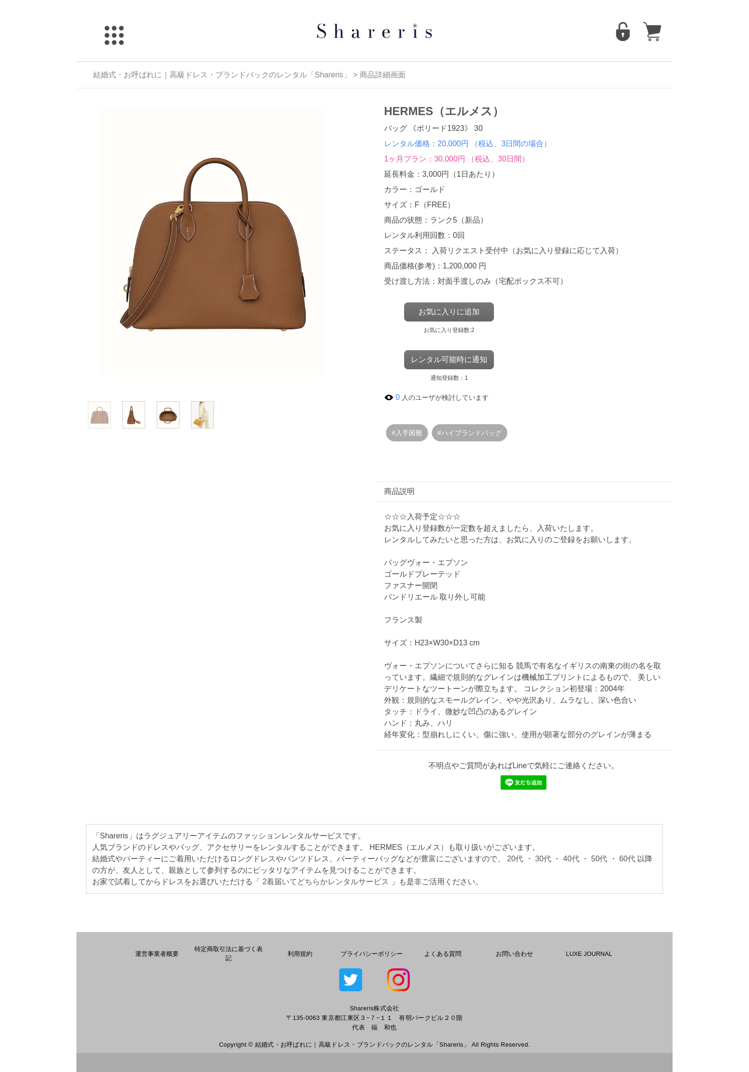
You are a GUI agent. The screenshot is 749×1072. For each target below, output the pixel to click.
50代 (599, 859)
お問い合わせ (514, 953)
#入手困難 (407, 433)
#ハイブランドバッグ (470, 433)
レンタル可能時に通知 (449, 359)
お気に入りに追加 (449, 312)
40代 (571, 859)
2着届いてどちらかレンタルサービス (325, 882)
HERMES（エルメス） (444, 111)
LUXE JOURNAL (589, 953)
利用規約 (300, 953)
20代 (515, 859)
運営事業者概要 (157, 953)
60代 (627, 859)
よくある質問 (442, 953)
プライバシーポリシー (372, 953)
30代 (543, 859)
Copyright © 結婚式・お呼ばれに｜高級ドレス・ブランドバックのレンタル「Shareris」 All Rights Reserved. (374, 1044)
